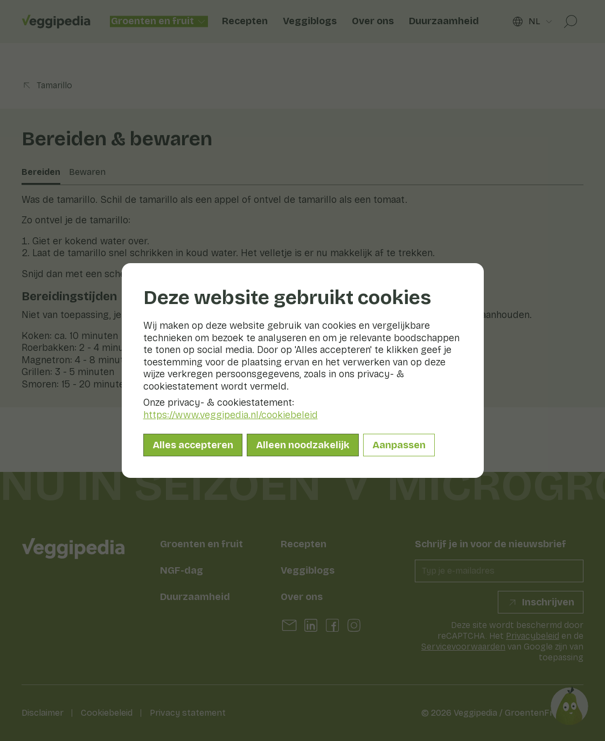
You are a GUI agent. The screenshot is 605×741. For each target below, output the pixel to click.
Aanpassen (399, 445)
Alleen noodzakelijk (303, 445)
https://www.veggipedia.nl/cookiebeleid (230, 415)
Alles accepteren (192, 445)
